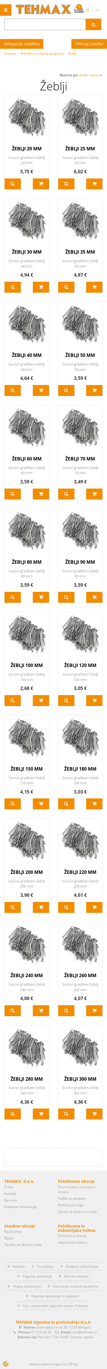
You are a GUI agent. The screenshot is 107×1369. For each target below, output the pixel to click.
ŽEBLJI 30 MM (27, 252)
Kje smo (10, 1200)
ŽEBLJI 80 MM (27, 562)
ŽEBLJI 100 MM (27, 665)
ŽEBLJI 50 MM (80, 355)
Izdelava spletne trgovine (47, 1364)
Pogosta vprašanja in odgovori (55, 1296)
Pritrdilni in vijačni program (42, 53)
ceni (83, 75)
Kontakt (10, 1193)
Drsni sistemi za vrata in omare (77, 1189)
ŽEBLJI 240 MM (27, 975)
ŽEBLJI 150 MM (27, 769)
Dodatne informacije (20, 1206)
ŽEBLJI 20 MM (27, 148)
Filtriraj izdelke (89, 43)
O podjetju (45, 1266)
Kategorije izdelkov (22, 43)
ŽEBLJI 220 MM (80, 872)
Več (13, 183)
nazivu (96, 75)
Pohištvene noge (71, 1205)
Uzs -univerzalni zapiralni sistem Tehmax (55, 1305)
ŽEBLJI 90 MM (80, 562)
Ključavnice (13, 1231)
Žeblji (72, 53)
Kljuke (9, 1238)
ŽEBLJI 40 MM (27, 355)
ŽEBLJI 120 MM (80, 665)
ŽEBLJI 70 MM (80, 459)
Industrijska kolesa (72, 1242)
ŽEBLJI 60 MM (27, 459)
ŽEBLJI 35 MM (80, 252)
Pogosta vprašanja (37, 1276)
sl (87, 10)
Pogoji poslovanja (27, 1286)
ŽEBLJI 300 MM (80, 1079)
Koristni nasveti (76, 1276)
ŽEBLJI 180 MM (80, 769)
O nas (8, 1187)
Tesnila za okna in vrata (23, 1244)
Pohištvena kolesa (72, 1235)
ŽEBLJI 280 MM (27, 1079)
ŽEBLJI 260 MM (80, 975)
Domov (10, 53)
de (97, 10)
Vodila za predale (71, 1198)
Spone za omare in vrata (77, 1211)
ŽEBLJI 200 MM (27, 872)
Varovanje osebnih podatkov (75, 1286)
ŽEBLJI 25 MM (80, 148)
